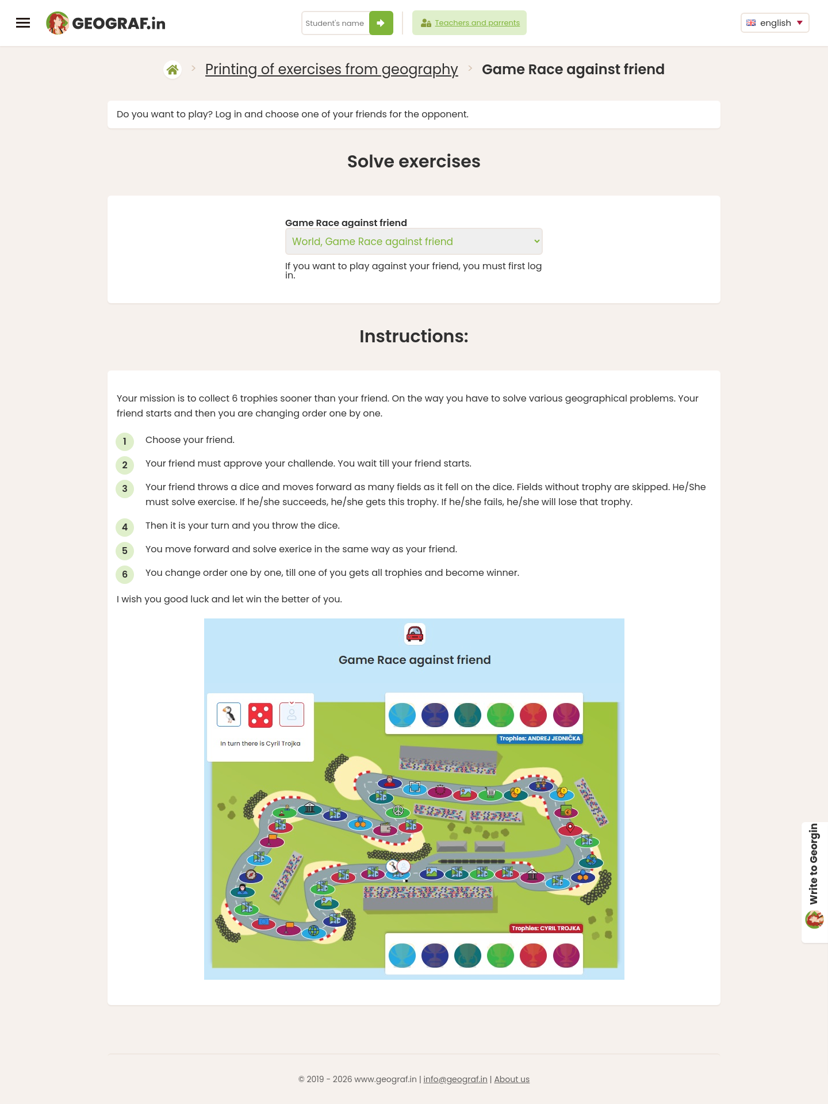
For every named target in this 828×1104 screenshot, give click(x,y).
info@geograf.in (455, 1079)
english (768, 23)
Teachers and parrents (469, 23)
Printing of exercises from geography (331, 69)
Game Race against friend (346, 223)
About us (512, 1079)
